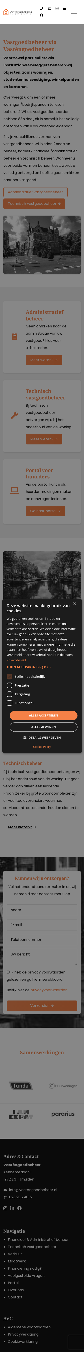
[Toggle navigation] (74, 12)
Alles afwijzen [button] (43, 727)
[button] (41, 667)
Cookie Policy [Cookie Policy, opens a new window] (42, 747)
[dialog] (42, 676)
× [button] (74, 604)
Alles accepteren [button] (43, 715)
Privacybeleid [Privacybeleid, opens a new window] (16, 660)
